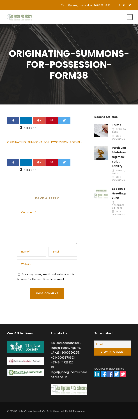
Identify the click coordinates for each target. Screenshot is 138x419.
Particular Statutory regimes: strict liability (119, 157)
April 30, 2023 (119, 131)
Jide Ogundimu (118, 137)
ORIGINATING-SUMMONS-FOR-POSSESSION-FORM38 (44, 142)
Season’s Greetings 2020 (119, 193)
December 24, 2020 (118, 207)
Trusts (116, 125)
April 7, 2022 (118, 172)
